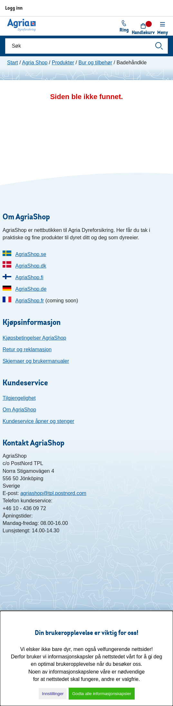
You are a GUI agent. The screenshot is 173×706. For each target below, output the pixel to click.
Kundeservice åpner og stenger (38, 421)
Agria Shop (34, 62)
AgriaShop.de (30, 289)
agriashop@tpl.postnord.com (53, 493)
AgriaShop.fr (29, 300)
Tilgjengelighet (19, 398)
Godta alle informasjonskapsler (101, 693)
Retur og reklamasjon (27, 349)
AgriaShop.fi (29, 277)
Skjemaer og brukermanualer (36, 361)
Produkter (63, 62)
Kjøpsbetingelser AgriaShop (34, 338)
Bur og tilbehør (95, 62)
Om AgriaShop (19, 409)
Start (12, 62)
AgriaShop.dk (30, 266)
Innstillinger (52, 693)
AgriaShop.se (30, 254)
